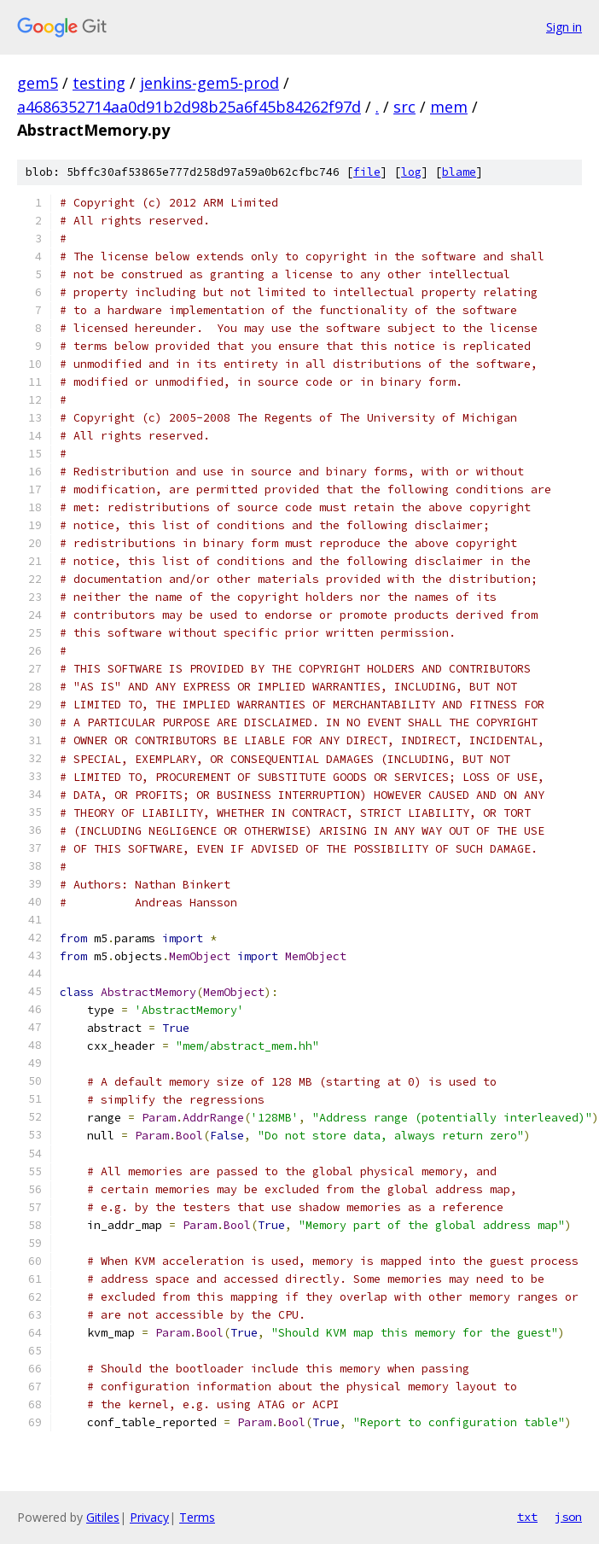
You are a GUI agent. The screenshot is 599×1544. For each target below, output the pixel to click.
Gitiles (102, 1517)
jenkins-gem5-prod (209, 83)
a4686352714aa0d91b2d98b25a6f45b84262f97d (189, 106)
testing (99, 83)
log (411, 172)
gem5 (37, 83)
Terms (197, 1517)
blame (459, 172)
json (568, 1516)
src (404, 106)
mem (449, 106)
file (367, 172)
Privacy (149, 1517)
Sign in (564, 27)
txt (527, 1516)
